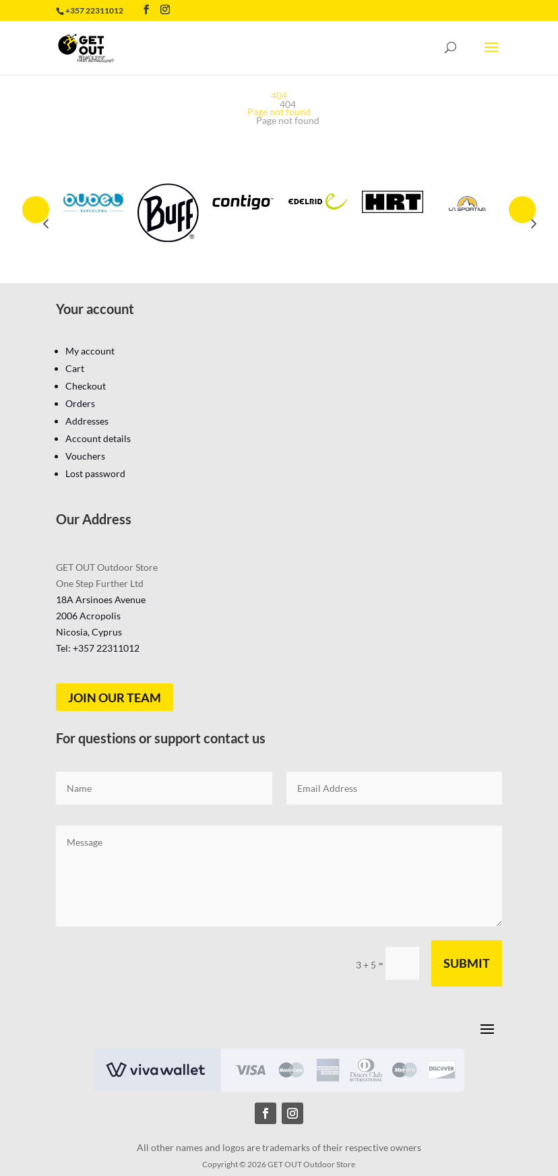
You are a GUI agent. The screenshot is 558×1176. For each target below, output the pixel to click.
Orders (80, 403)
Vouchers (85, 456)
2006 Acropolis (88, 615)
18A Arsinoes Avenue (101, 599)
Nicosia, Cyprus (89, 632)
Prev (35, 209)
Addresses (86, 421)
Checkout (85, 386)
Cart (74, 368)
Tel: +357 (98, 648)
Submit (466, 963)
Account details (98, 438)
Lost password (95, 473)
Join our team (114, 697)
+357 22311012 (94, 10)
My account (90, 351)
